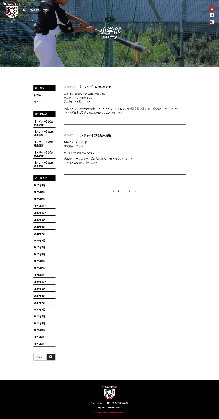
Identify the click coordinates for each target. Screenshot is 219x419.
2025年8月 (39, 226)
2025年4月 (39, 254)
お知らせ (38, 95)
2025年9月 (39, 220)
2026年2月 (39, 199)
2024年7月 (39, 302)
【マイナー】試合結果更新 (43, 123)
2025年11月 (40, 206)
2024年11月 (40, 275)
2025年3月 (39, 261)
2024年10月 (40, 282)
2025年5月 (39, 247)
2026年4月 (39, 185)
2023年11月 (40, 337)
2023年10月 (40, 344)
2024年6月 (39, 309)
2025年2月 (39, 268)
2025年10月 (40, 213)
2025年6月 (39, 240)
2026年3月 (39, 192)
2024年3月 (39, 330)
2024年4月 (39, 323)
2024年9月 (39, 289)
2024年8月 (39, 295)
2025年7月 (39, 233)
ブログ (37, 102)
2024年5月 (39, 316)
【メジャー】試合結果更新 (43, 133)
